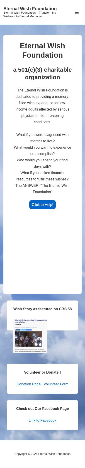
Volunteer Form (56, 384)
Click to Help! (42, 205)
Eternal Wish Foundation (30, 8)
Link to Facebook (42, 420)
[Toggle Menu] (77, 12)
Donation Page (29, 384)
